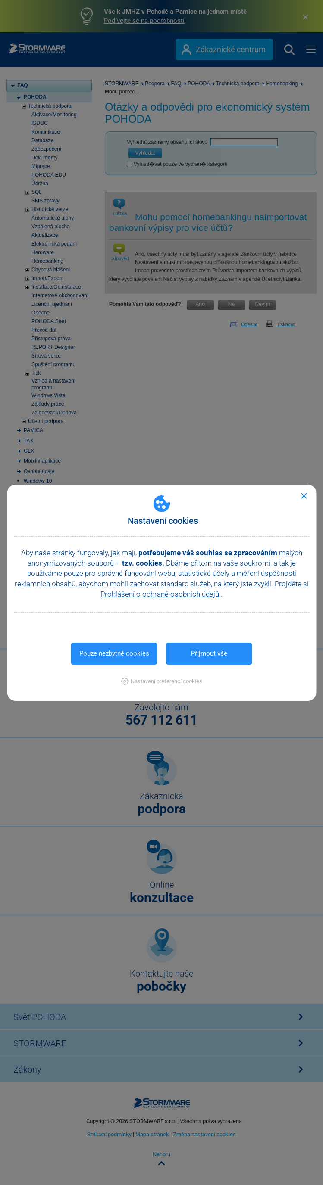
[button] (161, 681)
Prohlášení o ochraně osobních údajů (160, 594)
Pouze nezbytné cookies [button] (114, 653)
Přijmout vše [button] (209, 653)
